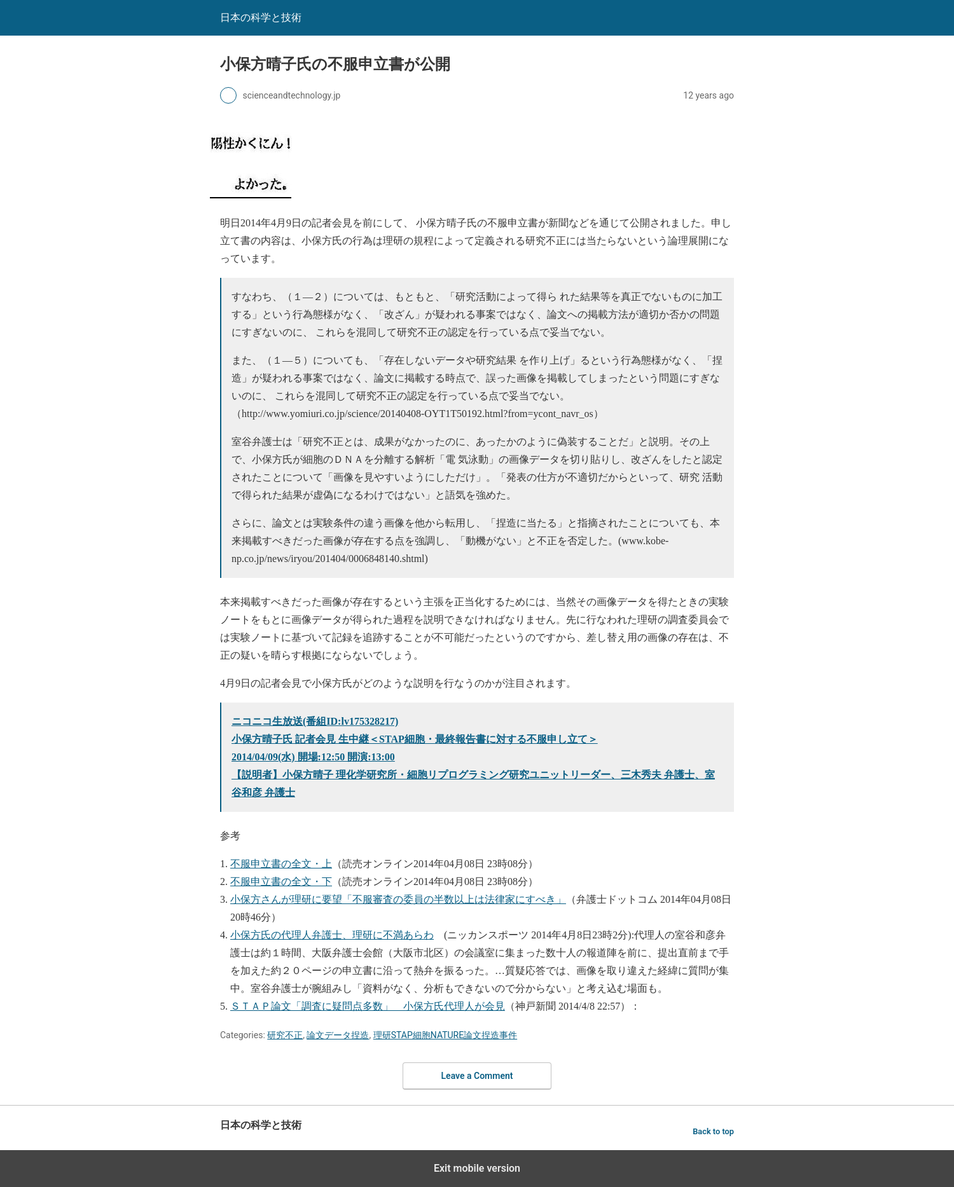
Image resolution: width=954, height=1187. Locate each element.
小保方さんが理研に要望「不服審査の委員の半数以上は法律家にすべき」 (398, 899)
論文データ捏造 (338, 1035)
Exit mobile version (477, 1168)
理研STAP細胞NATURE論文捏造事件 (445, 1035)
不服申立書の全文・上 (281, 863)
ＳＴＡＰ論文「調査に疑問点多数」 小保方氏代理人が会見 (367, 1006)
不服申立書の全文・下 (281, 881)
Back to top (713, 1131)
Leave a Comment (477, 1076)
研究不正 (285, 1035)
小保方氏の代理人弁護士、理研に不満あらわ (332, 935)
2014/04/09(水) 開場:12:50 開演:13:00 (313, 756)
